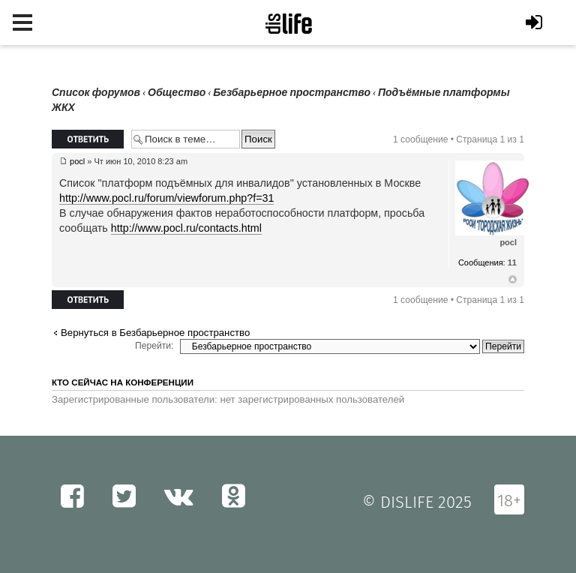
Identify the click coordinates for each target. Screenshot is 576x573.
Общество (177, 92)
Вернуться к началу (512, 280)
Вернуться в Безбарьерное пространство (155, 332)
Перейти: (154, 345)
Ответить (88, 139)
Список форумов (96, 92)
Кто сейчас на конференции (123, 382)
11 (512, 262)
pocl (77, 161)
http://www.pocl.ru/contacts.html (186, 228)
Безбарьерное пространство (291, 92)
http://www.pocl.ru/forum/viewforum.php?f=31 (166, 198)
